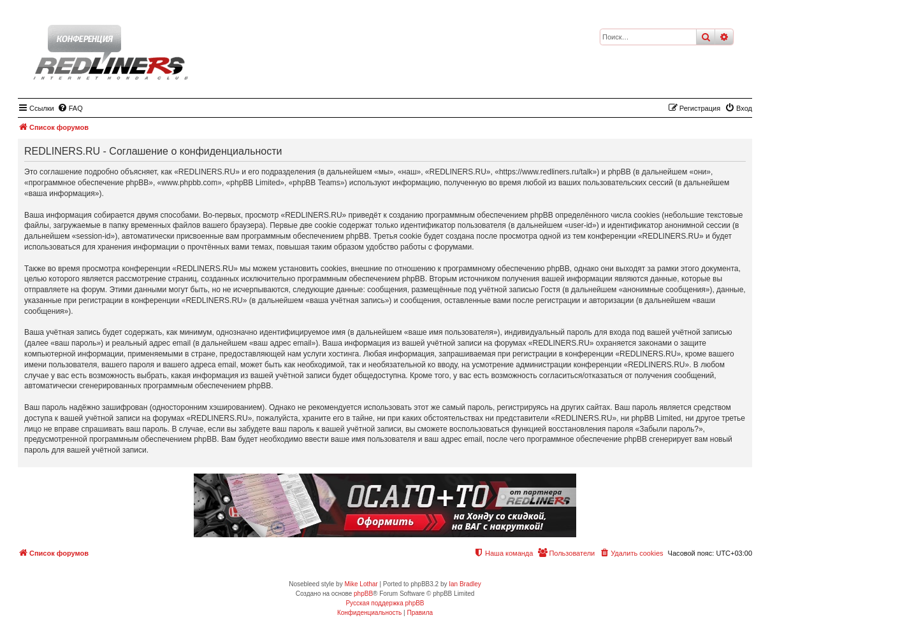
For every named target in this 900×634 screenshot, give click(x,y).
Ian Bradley (465, 584)
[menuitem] (70, 108)
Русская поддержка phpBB (384, 603)
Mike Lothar (360, 584)
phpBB (363, 593)
